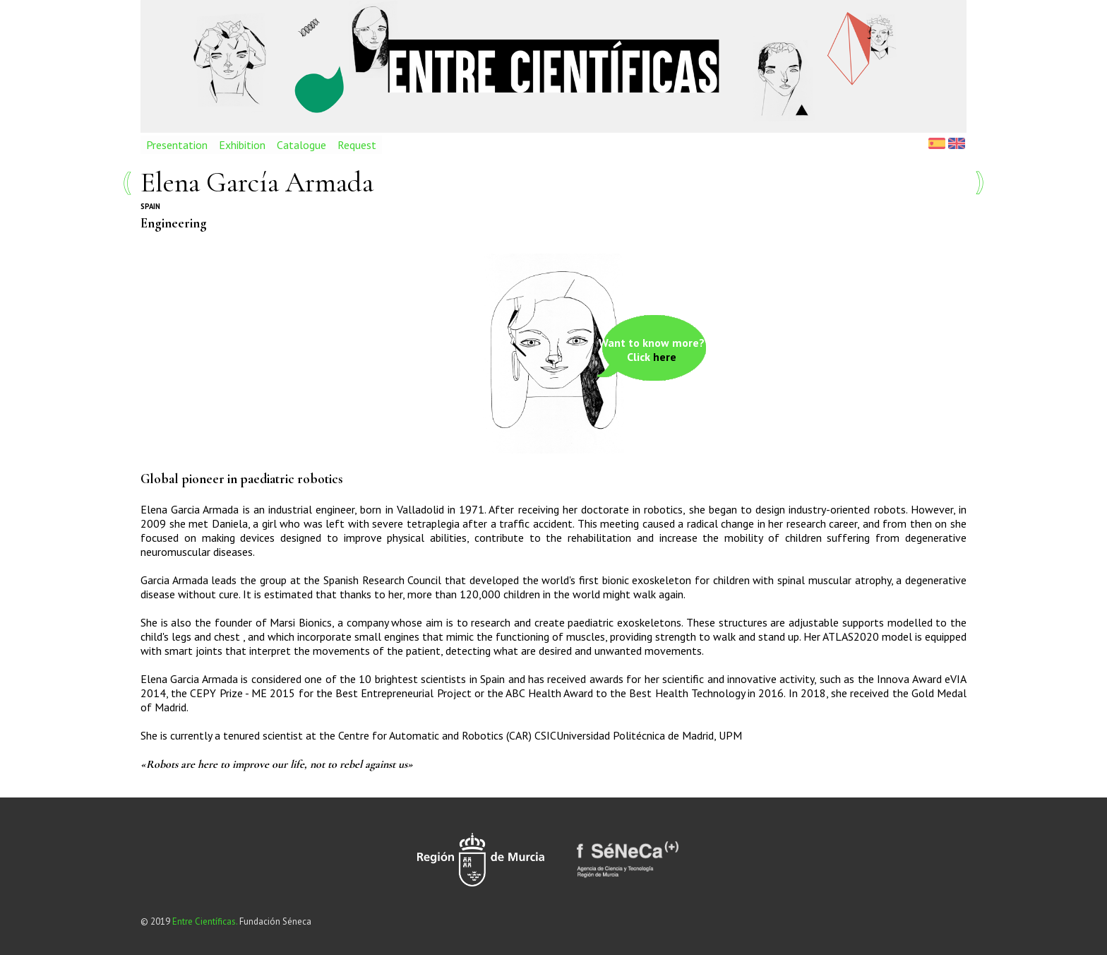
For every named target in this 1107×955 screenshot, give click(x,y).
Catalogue (301, 145)
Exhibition (242, 145)
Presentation (177, 145)
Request (356, 145)
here (664, 357)
